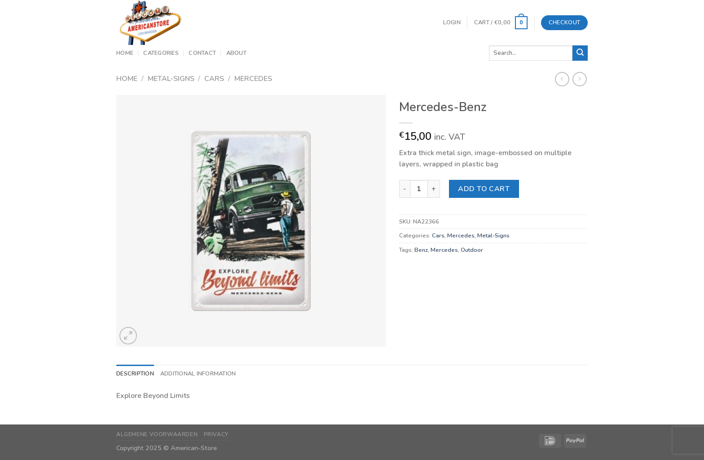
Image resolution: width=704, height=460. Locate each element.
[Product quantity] (419, 189)
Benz (421, 250)
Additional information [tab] (198, 374)
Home (124, 53)
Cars (214, 79)
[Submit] (580, 53)
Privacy (216, 434)
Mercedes (253, 79)
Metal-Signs (171, 79)
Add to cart (484, 189)
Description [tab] (135, 374)
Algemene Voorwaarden (157, 434)
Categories (161, 53)
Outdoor (472, 250)
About (236, 53)
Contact (202, 53)
